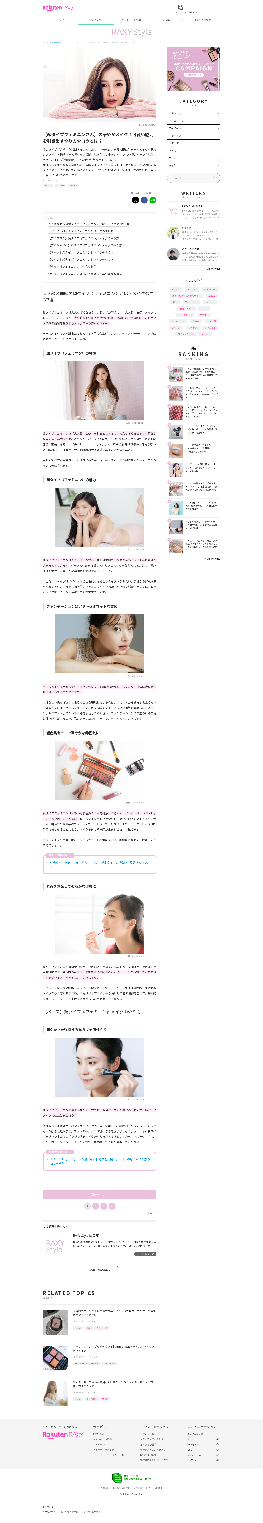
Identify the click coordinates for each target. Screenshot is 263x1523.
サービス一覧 (49, 1511)
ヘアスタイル (185, 314)
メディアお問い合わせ (151, 1439)
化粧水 (196, 321)
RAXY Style (96, 19)
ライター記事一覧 (145, 1253)
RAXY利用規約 (148, 1455)
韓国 (88, 1327)
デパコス (176, 327)
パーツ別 (60, 185)
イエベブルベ (178, 321)
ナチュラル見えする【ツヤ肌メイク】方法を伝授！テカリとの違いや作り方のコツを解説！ (100, 1161)
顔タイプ (73, 185)
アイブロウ (91, 1398)
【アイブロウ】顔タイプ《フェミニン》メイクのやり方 (83, 238)
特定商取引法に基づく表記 (154, 1460)
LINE (190, 1449)
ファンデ (192, 327)
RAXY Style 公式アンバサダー (86, 1363)
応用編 (104, 1398)
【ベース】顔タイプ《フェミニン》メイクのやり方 (80, 231)
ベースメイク (176, 121)
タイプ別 (205, 334)
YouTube (192, 1460)
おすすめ (192, 289)
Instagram (193, 1444)
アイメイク (56, 180)
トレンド (210, 302)
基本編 (211, 295)
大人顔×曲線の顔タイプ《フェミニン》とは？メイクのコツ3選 (88, 224)
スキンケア (175, 113)
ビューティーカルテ (103, 1449)
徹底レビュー (186, 308)
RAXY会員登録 (195, 1434)
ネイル (172, 150)
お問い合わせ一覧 (69, 1511)
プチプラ (204, 314)
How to (47, 185)
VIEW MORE (212, 268)
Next (150, 1212)
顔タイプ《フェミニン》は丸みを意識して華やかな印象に (85, 273)
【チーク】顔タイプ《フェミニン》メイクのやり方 (80, 252)
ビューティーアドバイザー (107, 1455)
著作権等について (141, 1488)
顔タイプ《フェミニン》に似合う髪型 (72, 266)
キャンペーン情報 (131, 19)
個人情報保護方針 (121, 1488)
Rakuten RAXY (58, 8)
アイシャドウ (102, 1327)
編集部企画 (209, 289)
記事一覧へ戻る (99, 1270)
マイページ (99, 1444)
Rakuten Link (194, 1455)
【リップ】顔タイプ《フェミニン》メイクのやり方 (80, 259)
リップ (204, 308)
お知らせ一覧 (147, 1434)
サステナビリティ (91, 1511)
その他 (172, 165)
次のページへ (99, 1194)
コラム (172, 158)
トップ (60, 19)
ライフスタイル (185, 334)
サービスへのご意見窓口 (153, 1449)
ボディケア (175, 135)
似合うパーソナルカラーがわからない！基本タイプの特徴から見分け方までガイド (100, 864)
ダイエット (210, 327)
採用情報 (158, 1488)
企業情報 (105, 1488)
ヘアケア (174, 143)
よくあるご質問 (202, 19)
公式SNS (166, 19)
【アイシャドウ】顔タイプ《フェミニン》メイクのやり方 (85, 245)
